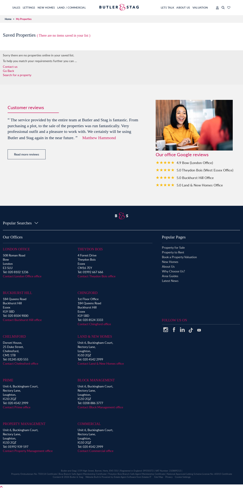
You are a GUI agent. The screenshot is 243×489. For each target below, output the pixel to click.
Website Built (92, 477)
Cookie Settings (182, 477)
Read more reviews (26, 154)
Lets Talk (161, 7)
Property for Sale (173, 247)
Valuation (200, 7)
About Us (180, 7)
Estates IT (146, 477)
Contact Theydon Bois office (96, 276)
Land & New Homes (95, 336)
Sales (16, 7)
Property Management (24, 424)
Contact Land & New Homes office (101, 363)
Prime (8, 380)
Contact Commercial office (95, 451)
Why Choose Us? (173, 271)
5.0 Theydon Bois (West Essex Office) (205, 170)
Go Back (8, 71)
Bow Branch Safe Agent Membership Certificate (82, 474)
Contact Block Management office (100, 407)
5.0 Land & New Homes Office (200, 185)
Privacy (169, 477)
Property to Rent (173, 252)
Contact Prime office (16, 407)
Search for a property (17, 75)
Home (8, 19)
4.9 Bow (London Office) (195, 162)
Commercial (89, 424)
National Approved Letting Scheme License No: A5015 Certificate (199, 474)
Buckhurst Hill (17, 293)
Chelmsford (14, 336)
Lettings (32, 7)
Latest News (170, 281)
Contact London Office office (22, 276)
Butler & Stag (76, 477)
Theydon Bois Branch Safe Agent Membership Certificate (136, 474)
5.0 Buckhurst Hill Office (195, 177)
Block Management (96, 380)
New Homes (52, 7)
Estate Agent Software (125, 477)
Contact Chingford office (94, 324)
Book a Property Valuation (179, 257)
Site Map (158, 477)
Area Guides (170, 276)
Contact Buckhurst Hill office (22, 320)
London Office (16, 249)
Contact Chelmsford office (20, 363)
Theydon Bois (90, 249)
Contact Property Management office (28, 451)
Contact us (10, 67)
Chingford (88, 293)
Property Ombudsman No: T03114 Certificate (34, 474)
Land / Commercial (80, 7)
